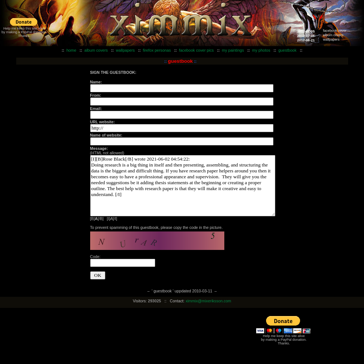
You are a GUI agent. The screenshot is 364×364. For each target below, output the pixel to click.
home (71, 50)
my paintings (233, 50)
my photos (261, 50)
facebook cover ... (336, 30)
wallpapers (331, 39)
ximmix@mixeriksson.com (208, 301)
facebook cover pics (196, 50)
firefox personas (157, 50)
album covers (333, 35)
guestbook (287, 50)
